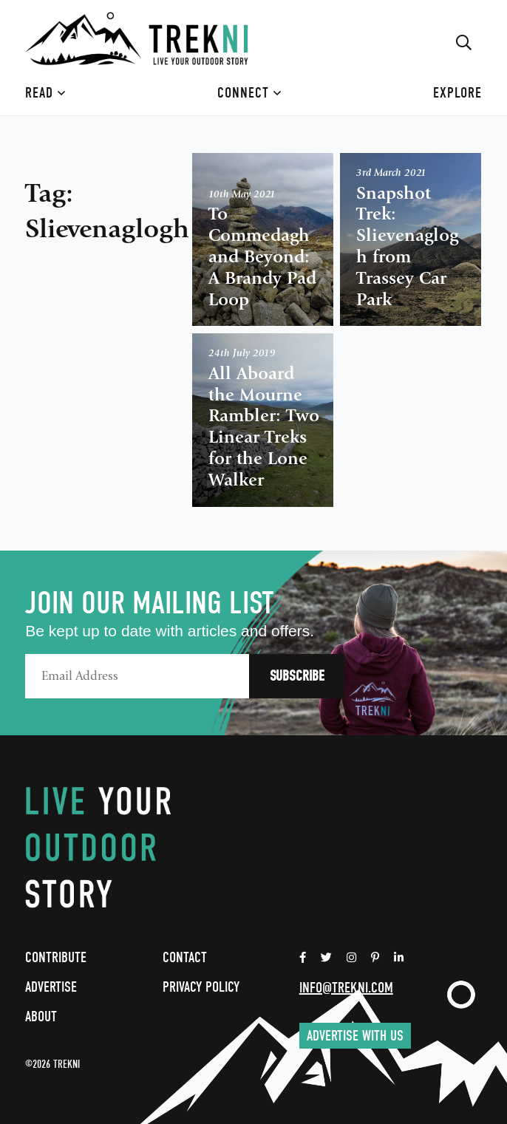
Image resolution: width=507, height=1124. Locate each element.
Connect (249, 92)
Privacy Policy (201, 986)
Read (45, 92)
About (41, 1016)
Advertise (51, 986)
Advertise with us (355, 1035)
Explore (457, 92)
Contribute (55, 957)
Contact (185, 957)
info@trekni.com (346, 987)
